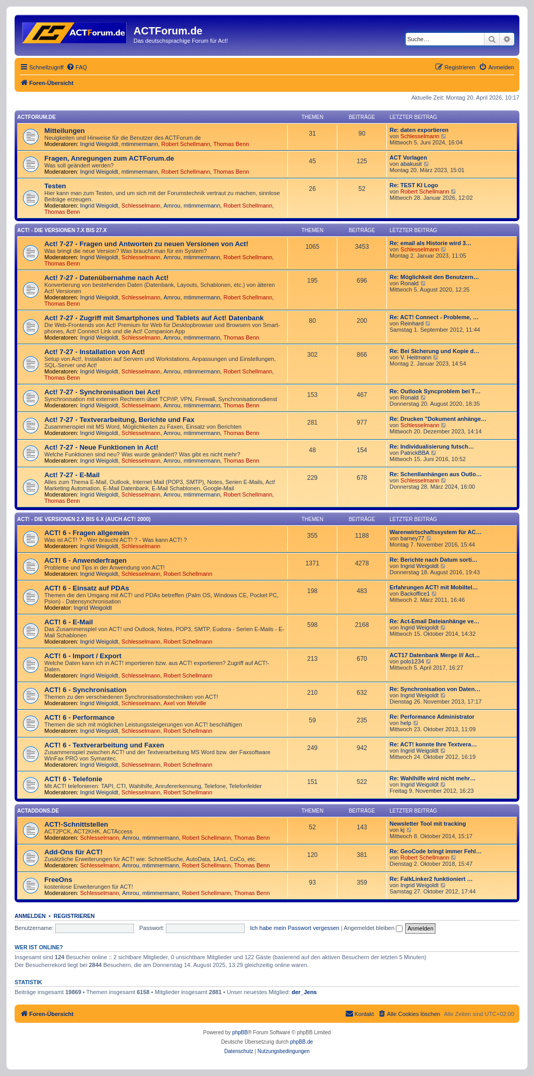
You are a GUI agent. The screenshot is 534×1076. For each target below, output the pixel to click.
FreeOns (58, 880)
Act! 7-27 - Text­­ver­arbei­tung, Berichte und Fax (119, 420)
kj (402, 830)
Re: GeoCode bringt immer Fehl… (436, 851)
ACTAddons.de (38, 811)
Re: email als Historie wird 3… (430, 243)
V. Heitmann (416, 357)
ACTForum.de (36, 117)
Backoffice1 (415, 593)
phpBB (240, 1032)
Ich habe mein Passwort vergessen (294, 928)
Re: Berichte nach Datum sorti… (434, 560)
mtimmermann (140, 144)
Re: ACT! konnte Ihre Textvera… (433, 744)
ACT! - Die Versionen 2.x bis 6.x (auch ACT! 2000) (84, 519)
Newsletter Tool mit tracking (428, 823)
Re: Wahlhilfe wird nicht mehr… (433, 778)
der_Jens (304, 992)
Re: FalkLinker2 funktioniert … (431, 879)
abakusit (411, 164)
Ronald (409, 283)
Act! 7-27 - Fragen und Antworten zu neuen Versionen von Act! (146, 244)
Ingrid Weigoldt (99, 144)
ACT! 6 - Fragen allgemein (86, 533)
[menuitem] (76, 67)
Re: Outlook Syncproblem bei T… (435, 391)
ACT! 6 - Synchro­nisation (85, 690)
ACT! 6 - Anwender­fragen (85, 560)
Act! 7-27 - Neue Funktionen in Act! (101, 447)
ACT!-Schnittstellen (76, 824)
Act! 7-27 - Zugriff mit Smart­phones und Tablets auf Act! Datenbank (154, 318)
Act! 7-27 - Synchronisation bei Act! (102, 392)
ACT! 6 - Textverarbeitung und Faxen (104, 745)
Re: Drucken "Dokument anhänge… (438, 419)
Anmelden (30, 916)
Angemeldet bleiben (373, 928)
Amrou (172, 205)
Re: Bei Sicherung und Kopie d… (434, 351)
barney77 (412, 538)
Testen (55, 186)
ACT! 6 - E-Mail (68, 622)
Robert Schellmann (185, 144)
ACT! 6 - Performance (79, 717)
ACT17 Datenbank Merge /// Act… (435, 655)
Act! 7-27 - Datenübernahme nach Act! (106, 278)
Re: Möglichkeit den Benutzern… (434, 277)
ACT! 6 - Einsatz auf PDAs (86, 588)
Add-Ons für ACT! (73, 852)
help (405, 723)
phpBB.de (301, 1042)
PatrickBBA (415, 453)
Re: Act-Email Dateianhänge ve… (435, 621)
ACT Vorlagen (408, 157)
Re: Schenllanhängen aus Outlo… (436, 474)
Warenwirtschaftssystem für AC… (435, 532)
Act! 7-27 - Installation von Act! (94, 352)
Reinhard (412, 323)
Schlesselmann (420, 136)
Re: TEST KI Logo (414, 185)
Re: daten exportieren (419, 130)
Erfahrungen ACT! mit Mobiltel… (434, 587)
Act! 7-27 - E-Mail (72, 475)
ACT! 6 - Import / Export (83, 656)
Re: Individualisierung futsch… (432, 446)
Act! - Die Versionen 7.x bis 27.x (62, 230)
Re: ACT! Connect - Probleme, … (434, 317)
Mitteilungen (64, 131)
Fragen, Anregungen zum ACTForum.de (109, 158)
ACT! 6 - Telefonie (73, 779)
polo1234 (412, 661)
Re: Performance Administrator (432, 717)
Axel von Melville (185, 703)
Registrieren (74, 916)
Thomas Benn (231, 144)
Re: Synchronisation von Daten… (435, 689)
